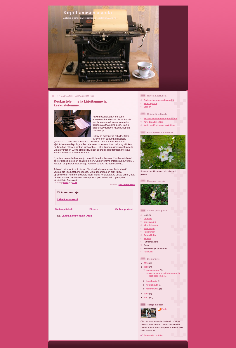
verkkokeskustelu (127, 185)
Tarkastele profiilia (153, 335)
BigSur (147, 107)
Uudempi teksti (63, 209)
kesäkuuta (151, 281)
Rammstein (149, 232)
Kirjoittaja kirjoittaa (153, 122)
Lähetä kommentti (67, 199)
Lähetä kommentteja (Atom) (77, 215)
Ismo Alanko (150, 222)
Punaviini (148, 251)
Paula (164, 309)
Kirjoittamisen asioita (87, 12)
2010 (146, 263)
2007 (146, 297)
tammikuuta (152, 288)
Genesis (148, 218)
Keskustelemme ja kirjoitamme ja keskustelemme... (163, 274)
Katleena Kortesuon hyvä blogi (159, 125)
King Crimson (151, 225)
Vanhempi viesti (124, 209)
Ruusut (147, 238)
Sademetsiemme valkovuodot (159, 100)
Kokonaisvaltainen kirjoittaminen (160, 118)
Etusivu (93, 209)
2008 (146, 293)
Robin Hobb (150, 235)
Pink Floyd (149, 228)
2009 (146, 267)
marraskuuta (153, 270)
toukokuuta (152, 285)
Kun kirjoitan (150, 103)
